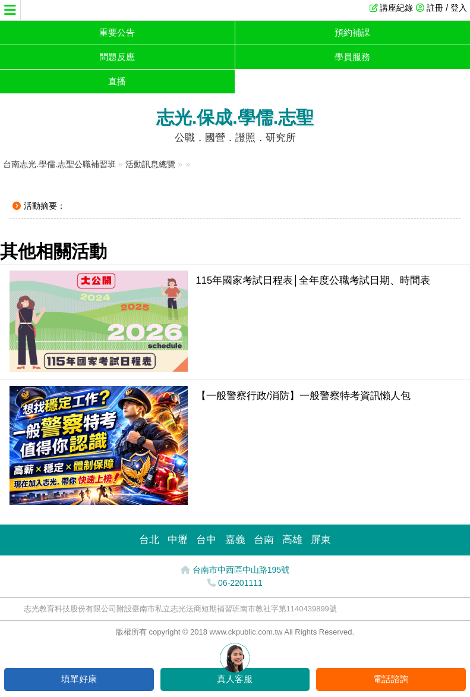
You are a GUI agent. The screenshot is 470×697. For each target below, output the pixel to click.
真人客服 (235, 679)
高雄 (292, 539)
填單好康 (79, 679)
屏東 (321, 539)
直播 (117, 81)
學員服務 (352, 57)
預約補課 (352, 32)
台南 (264, 539)
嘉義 (235, 539)
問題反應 (117, 57)
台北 (149, 539)
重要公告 (117, 32)
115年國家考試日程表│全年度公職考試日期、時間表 (313, 280)
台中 (206, 539)
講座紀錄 (396, 7)
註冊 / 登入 (447, 7)
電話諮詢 (391, 679)
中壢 (178, 539)
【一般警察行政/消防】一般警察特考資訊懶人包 (303, 395)
